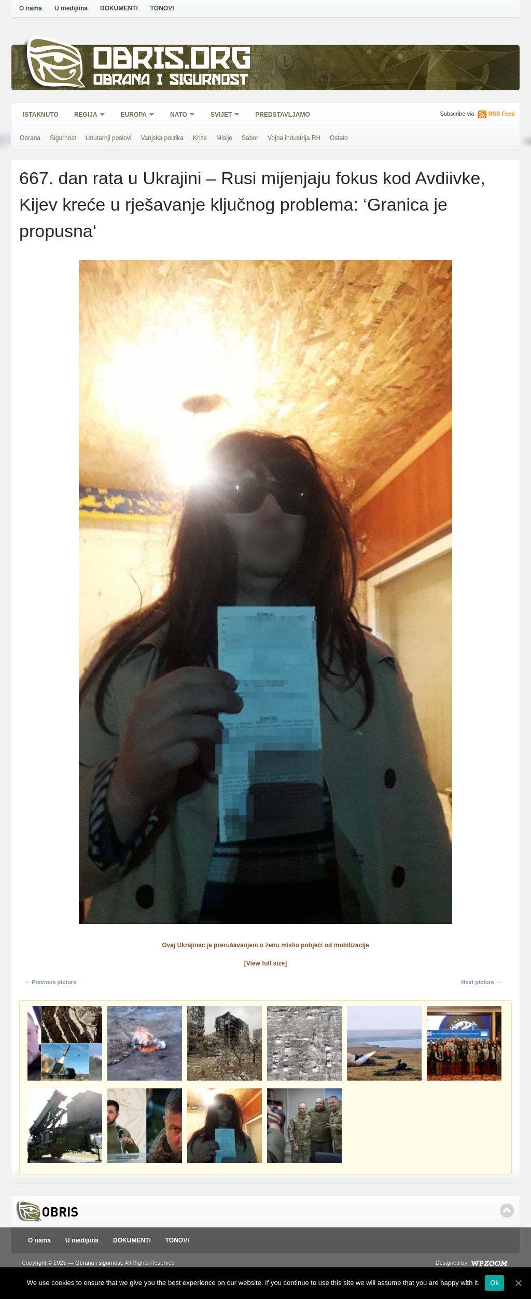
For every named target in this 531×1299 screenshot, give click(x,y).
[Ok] (518, 1283)
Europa (134, 115)
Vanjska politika (162, 138)
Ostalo (339, 138)
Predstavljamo (282, 114)
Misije (224, 138)
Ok (494, 1283)
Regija (86, 115)
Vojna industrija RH (294, 138)
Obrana (30, 138)
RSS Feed (501, 113)
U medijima (71, 8)
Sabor (250, 138)
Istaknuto (41, 114)
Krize (200, 138)
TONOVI (162, 8)
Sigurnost (63, 138)
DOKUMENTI (119, 8)
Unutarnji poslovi (109, 138)
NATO (179, 115)
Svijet (222, 115)
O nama (30, 8)
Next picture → (481, 982)
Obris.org (172, 61)
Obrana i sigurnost (170, 81)
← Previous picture (50, 982)
